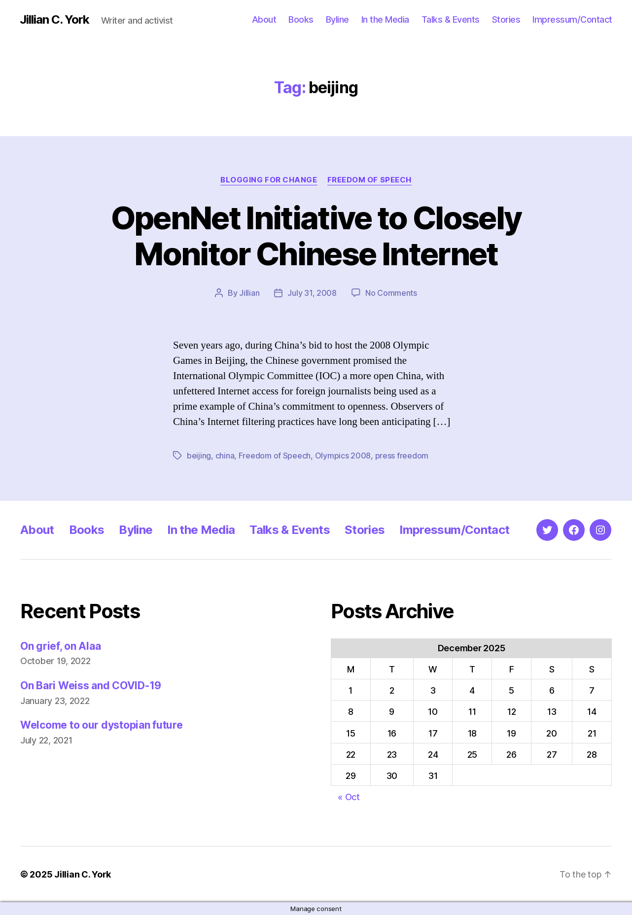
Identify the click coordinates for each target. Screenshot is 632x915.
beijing (199, 455)
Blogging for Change (268, 180)
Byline (337, 19)
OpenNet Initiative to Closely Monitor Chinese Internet (316, 236)
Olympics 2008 (343, 455)
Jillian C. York (54, 20)
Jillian (249, 293)
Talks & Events (450, 19)
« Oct (349, 797)
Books (301, 19)
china (225, 455)
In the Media (385, 19)
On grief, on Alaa (60, 646)
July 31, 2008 (312, 293)
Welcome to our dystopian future (101, 725)
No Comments (391, 293)
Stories (506, 19)
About (264, 19)
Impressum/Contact (572, 19)
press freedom (402, 455)
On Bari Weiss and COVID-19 (90, 685)
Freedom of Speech (369, 180)
